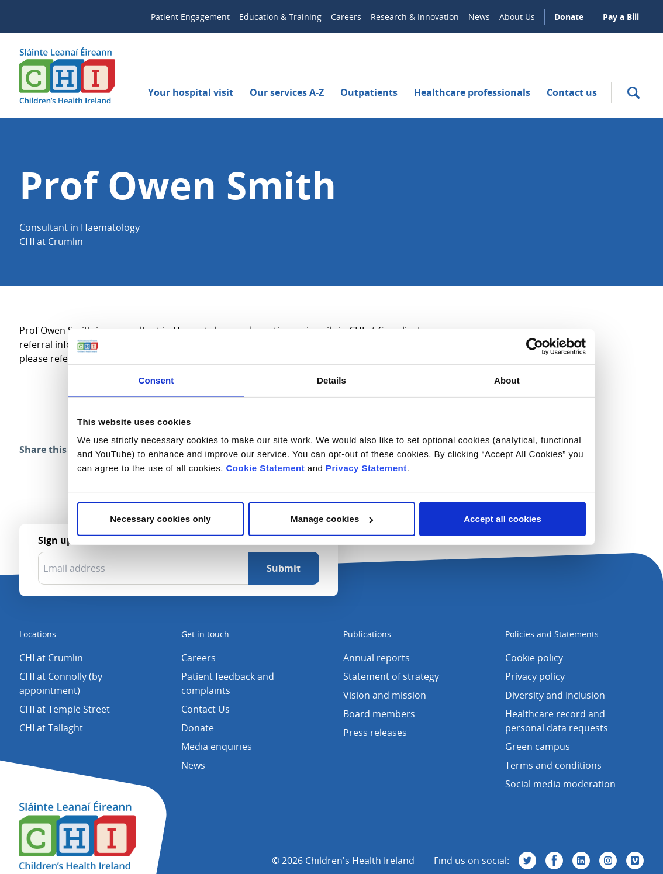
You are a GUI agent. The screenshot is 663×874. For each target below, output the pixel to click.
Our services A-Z (287, 92)
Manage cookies (332, 519)
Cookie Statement (265, 468)
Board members (379, 713)
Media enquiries (216, 746)
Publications (367, 634)
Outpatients (369, 92)
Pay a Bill (621, 16)
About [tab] (507, 380)
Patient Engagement (190, 16)
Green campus (537, 746)
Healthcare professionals (472, 92)
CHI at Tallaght (51, 727)
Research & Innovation (415, 16)
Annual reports (376, 657)
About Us (517, 16)
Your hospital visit (190, 92)
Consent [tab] (156, 380)
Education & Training (280, 16)
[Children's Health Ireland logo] (67, 75)
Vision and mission (384, 695)
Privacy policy (535, 676)
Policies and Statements (552, 634)
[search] (633, 92)
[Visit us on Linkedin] (581, 860)
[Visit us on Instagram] (608, 860)
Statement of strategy (391, 676)
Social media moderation (560, 784)
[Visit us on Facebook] (554, 860)
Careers (346, 16)
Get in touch (205, 634)
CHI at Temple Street (64, 709)
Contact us (572, 92)
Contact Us (205, 709)
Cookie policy (534, 657)
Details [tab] (331, 380)
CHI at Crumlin (51, 657)
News (479, 16)
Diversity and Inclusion (555, 695)
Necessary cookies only (160, 519)
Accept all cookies (502, 519)
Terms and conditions (553, 765)
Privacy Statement (366, 468)
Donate (568, 16)
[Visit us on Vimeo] (635, 860)
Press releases (375, 732)
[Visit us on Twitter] (527, 860)
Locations (37, 634)
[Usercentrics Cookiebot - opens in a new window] (535, 346)
